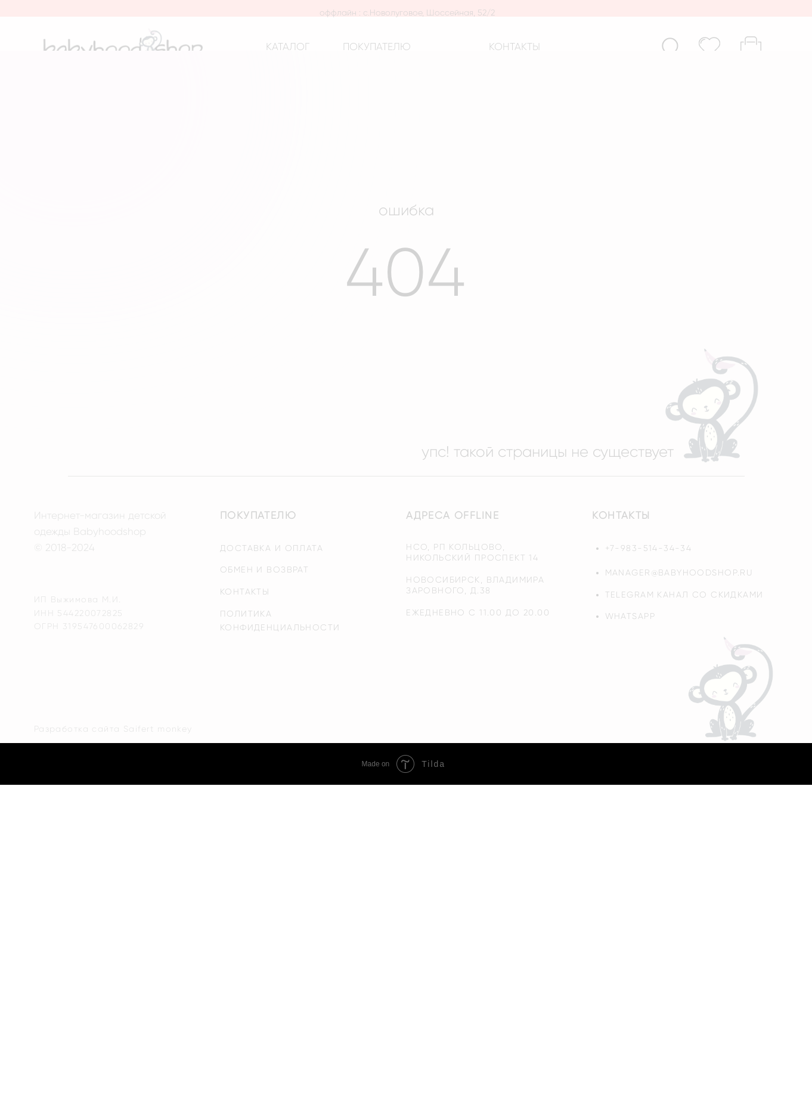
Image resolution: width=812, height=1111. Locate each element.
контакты (514, 46)
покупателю (377, 46)
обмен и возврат (264, 569)
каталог (287, 46)
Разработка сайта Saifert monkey (113, 729)
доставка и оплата (271, 548)
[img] (732, 688)
